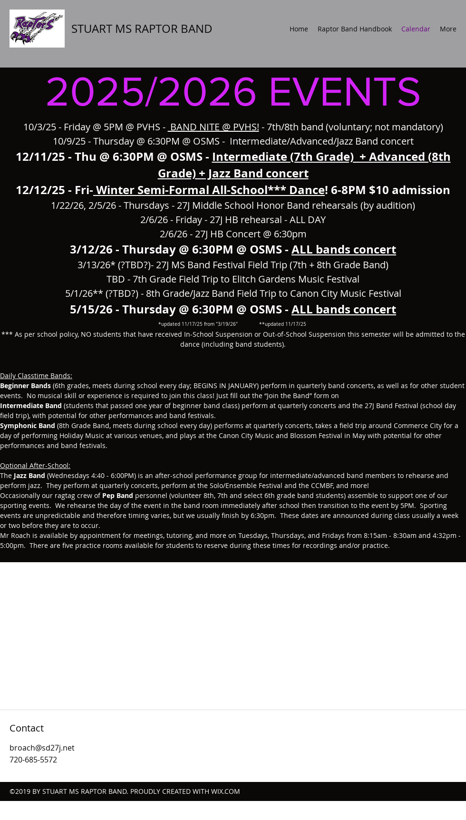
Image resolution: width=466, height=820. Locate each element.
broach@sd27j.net (42, 747)
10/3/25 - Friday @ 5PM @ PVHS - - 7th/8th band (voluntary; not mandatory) (233, 126)
